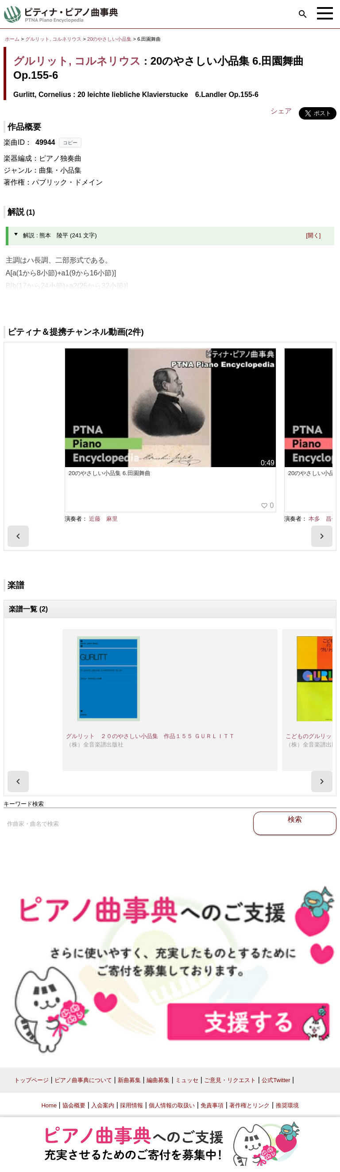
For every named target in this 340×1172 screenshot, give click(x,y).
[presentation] (18, 536)
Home (49, 1105)
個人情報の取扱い (172, 1105)
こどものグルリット (311, 736)
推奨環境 (287, 1105)
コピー (70, 142)
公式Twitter (276, 1080)
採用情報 (131, 1105)
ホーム (12, 39)
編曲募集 (158, 1080)
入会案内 (102, 1105)
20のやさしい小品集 (110, 39)
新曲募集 (129, 1080)
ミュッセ (186, 1080)
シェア (281, 111)
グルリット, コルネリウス (53, 39)
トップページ (31, 1080)
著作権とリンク (249, 1105)
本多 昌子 (323, 518)
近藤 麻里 (103, 518)
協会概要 (73, 1105)
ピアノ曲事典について (83, 1080)
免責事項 (212, 1105)
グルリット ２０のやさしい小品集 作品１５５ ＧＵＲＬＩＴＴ (150, 736)
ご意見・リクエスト (230, 1080)
